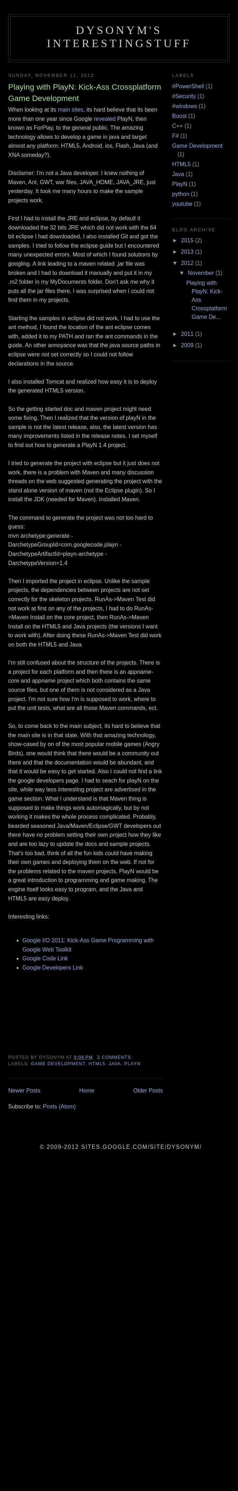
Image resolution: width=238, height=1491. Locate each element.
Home (86, 1091)
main (64, 110)
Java (115, 1063)
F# (175, 136)
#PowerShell (188, 86)
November (201, 273)
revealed (105, 119)
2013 (188, 252)
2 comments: (116, 1057)
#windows (184, 106)
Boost (179, 116)
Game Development (58, 1063)
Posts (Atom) (59, 1106)
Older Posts (148, 1091)
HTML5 (97, 1063)
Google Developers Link (52, 968)
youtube (182, 204)
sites (77, 110)
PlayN (132, 1063)
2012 (188, 263)
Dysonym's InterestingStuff (119, 37)
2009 (188, 345)
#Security (184, 96)
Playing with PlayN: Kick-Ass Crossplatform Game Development (84, 92)
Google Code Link (45, 958)
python (180, 194)
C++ (177, 126)
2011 (188, 334)
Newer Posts (24, 1091)
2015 (188, 240)
